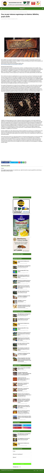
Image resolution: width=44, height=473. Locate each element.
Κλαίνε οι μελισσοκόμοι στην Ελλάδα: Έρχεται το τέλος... (24, 368)
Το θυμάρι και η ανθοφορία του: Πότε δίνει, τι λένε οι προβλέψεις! (24, 296)
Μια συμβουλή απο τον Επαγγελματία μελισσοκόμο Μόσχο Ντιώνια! (24, 266)
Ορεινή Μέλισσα (4, 18)
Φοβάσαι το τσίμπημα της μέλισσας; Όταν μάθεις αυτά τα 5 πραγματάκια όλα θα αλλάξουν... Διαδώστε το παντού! (24, 401)
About (37, 470)
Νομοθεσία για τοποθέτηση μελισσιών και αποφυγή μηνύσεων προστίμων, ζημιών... (24, 281)
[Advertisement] (22, 28)
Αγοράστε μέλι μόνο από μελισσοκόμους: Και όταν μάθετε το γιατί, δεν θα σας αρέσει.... (24, 378)
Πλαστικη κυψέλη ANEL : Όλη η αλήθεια (23, 271)
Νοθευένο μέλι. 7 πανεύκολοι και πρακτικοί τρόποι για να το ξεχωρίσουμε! (23, 384)
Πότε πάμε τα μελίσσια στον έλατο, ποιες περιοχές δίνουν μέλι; (23, 292)
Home (34, 470)
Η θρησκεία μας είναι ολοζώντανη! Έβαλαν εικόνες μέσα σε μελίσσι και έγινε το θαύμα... (24, 286)
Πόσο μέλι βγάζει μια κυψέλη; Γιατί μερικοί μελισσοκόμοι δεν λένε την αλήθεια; (23, 276)
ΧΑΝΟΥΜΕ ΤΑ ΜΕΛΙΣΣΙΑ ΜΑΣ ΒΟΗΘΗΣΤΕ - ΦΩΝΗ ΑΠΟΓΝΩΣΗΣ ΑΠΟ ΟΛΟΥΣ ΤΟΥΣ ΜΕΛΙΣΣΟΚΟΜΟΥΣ (24, 373)
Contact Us (41, 470)
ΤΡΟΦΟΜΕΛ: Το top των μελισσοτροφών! (22, 301)
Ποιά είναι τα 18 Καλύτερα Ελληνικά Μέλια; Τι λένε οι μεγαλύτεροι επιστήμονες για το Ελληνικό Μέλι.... (24, 411)
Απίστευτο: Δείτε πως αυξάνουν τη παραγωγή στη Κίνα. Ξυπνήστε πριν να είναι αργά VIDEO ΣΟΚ (24, 394)
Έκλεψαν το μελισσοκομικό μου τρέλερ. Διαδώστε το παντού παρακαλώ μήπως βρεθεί (24, 417)
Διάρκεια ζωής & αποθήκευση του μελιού (23, 262)
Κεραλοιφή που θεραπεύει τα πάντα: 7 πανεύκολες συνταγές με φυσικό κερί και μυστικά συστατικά (24, 306)
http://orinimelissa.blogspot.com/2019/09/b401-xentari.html (11, 64)
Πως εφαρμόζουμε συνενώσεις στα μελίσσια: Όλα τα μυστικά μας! (24, 319)
